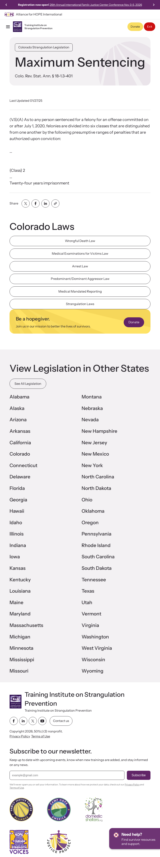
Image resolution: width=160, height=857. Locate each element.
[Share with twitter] (25, 203)
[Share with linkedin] (45, 203)
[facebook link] (14, 721)
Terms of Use (40, 736)
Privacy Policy (20, 736)
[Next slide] (153, 4)
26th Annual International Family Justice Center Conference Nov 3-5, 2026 (96, 5)
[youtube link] (42, 721)
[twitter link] (33, 721)
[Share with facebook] (35, 203)
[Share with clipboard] (55, 203)
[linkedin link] (23, 721)
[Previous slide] (6, 4)
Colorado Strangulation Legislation (43, 47)
